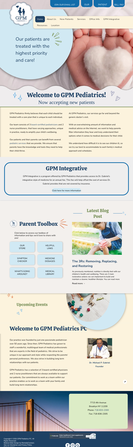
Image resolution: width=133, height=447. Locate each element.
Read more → (78, 283)
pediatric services (18, 143)
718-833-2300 (102, 410)
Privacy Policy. (27, 445)
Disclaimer (14, 445)
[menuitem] (40, 19)
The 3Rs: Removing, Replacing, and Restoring (94, 263)
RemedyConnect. (28, 443)
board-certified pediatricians (44, 124)
